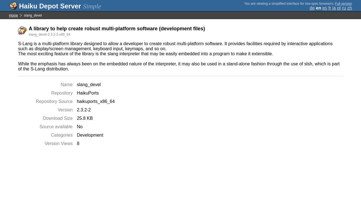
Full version (343, 4)
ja (334, 8)
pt (339, 8)
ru (344, 8)
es (324, 8)
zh (349, 8)
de (312, 8)
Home (13, 15)
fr (329, 8)
